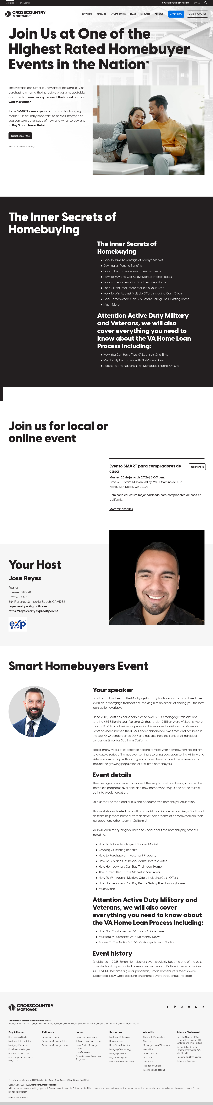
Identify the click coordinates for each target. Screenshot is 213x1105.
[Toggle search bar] (205, 3)
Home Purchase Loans (19, 1053)
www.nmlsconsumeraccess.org (41, 1085)
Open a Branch (150, 1053)
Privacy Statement (188, 1032)
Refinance (101, 14)
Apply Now (176, 14)
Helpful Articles (116, 1041)
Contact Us (148, 1062)
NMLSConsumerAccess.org (122, 1062)
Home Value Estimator (119, 1045)
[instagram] (182, 1006)
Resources (145, 14)
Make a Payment (197, 14)
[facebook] (168, 1006)
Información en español (154, 1070)
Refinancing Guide (50, 1037)
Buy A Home (87, 14)
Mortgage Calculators (119, 1037)
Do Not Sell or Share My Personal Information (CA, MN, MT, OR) (189, 1050)
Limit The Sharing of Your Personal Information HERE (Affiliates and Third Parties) (189, 1040)
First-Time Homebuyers (19, 1049)
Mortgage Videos (117, 1053)
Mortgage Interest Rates (20, 1041)
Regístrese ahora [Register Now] (20, 136)
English (197, 3)
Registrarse (197, 467)
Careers (147, 1041)
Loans (133, 14)
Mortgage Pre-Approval (20, 1045)
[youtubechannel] (189, 1006)
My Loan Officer (118, 14)
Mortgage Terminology (120, 1049)
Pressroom (148, 1057)
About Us (159, 14)
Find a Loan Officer (152, 1066)
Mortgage (10, 3)
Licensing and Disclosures (189, 1057)
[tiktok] (203, 1006)
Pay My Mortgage (117, 1057)
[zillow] (196, 1006)
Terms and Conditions (187, 1061)
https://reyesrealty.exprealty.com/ (33, 611)
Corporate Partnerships (154, 1037)
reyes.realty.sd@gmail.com (28, 606)
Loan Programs (83, 1052)
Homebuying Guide (18, 1037)
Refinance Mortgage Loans (55, 1045)
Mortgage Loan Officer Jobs (156, 1045)
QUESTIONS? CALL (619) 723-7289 (175, 3)
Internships (148, 1049)
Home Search (24, 3)
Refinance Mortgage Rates (54, 1041)
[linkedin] (175, 1006)
